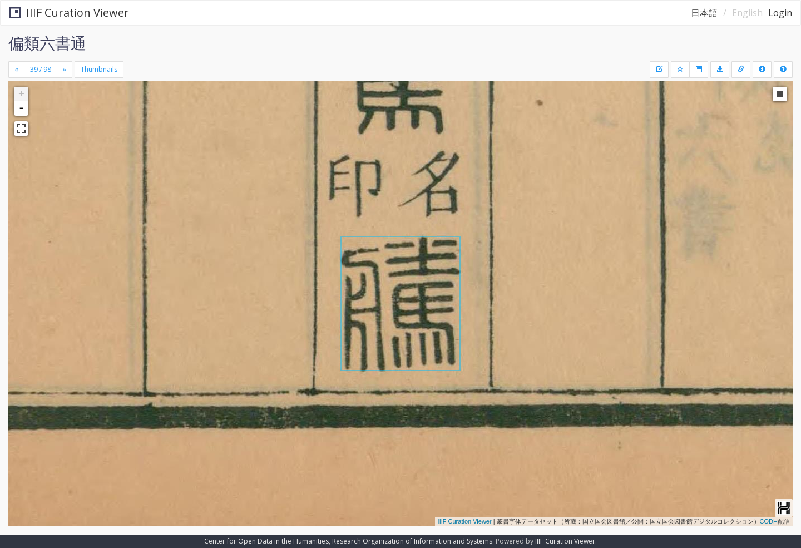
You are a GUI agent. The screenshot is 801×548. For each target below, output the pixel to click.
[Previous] (16, 69)
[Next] (64, 69)
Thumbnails (99, 69)
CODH (769, 521)
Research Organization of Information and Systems (412, 541)
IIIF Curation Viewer (69, 12)
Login (780, 13)
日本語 (704, 13)
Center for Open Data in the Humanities (266, 541)
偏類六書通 (47, 42)
